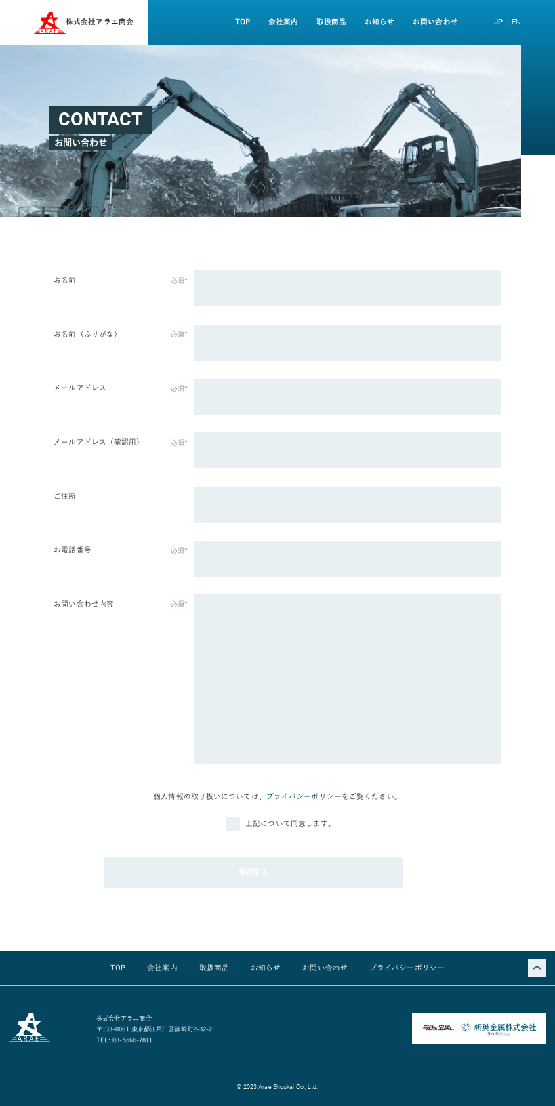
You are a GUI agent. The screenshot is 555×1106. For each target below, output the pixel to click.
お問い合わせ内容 (84, 603)
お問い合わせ (435, 21)
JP (498, 22)
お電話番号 (72, 549)
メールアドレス (80, 387)
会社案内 (283, 21)
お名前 (65, 279)
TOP (242, 21)
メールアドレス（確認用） (99, 441)
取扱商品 (331, 21)
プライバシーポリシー (304, 796)
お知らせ (379, 21)
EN (516, 22)
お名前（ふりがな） (87, 334)
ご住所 (65, 496)
